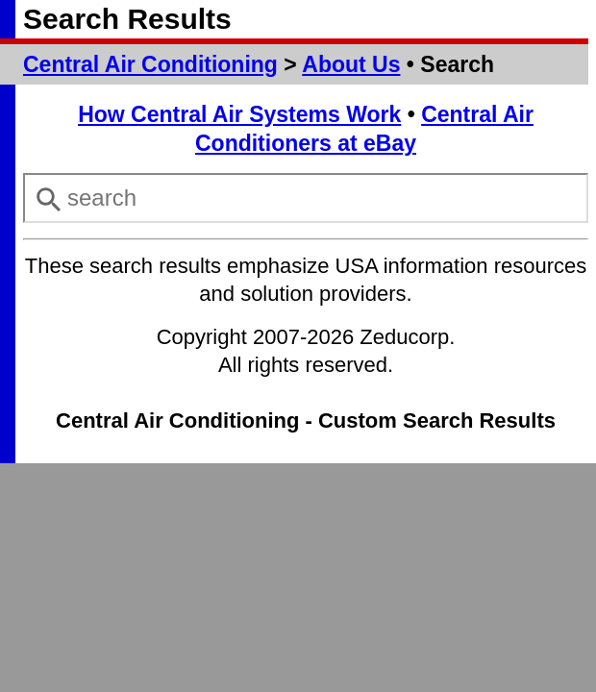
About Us (351, 64)
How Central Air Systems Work (239, 114)
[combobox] (305, 198)
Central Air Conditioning (150, 64)
